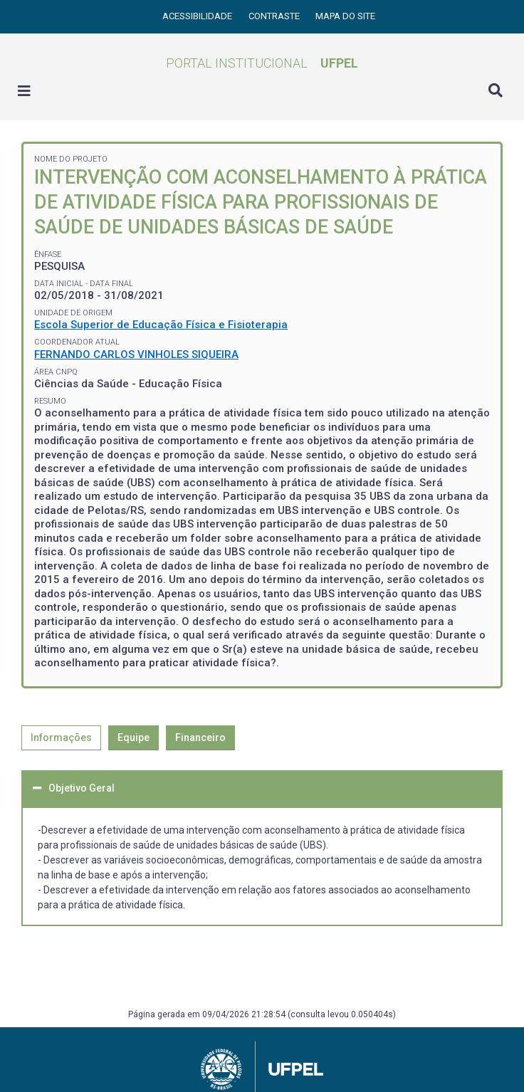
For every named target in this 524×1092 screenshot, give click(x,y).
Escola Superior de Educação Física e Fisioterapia (161, 324)
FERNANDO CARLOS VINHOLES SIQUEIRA (136, 354)
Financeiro (200, 737)
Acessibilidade (198, 16)
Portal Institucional (262, 63)
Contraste (275, 16)
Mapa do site (345, 16)
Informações (61, 737)
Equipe (133, 737)
